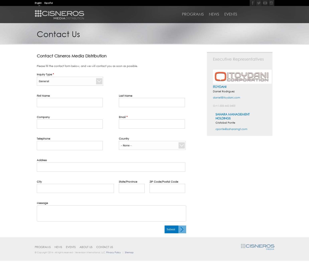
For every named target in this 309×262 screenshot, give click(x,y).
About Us (85, 247)
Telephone (43, 138)
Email (123, 117)
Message (42, 203)
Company (43, 117)
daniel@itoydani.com (226, 97)
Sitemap (129, 252)
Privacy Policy (113, 252)
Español (48, 3)
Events (230, 14)
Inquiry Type (45, 74)
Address (42, 160)
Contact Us (104, 247)
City (39, 181)
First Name (43, 95)
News (214, 14)
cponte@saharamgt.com (231, 129)
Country (124, 138)
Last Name (125, 95)
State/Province (128, 181)
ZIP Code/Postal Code (164, 181)
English (38, 3)
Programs (193, 14)
